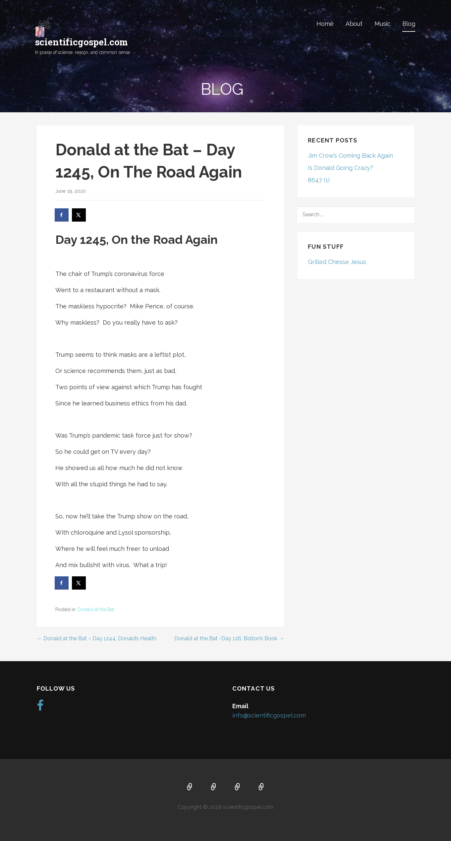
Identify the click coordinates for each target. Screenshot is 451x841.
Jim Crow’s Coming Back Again (350, 155)
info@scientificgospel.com (269, 715)
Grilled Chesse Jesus (337, 261)
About (354, 23)
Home (324, 23)
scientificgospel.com (81, 42)
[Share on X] (79, 215)
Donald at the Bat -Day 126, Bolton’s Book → (229, 638)
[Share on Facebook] (62, 215)
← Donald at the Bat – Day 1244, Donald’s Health (96, 638)
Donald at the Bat (96, 609)
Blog (408, 23)
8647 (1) (319, 180)
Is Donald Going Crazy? (340, 167)
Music (382, 23)
